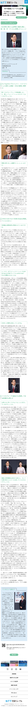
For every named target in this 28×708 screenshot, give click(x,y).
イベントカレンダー (14, 689)
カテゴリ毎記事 (14, 681)
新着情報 (14, 673)
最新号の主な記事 (14, 677)
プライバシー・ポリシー (19, 704)
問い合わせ (14, 692)
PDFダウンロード (21, 17)
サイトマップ (14, 696)
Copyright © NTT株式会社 (9, 704)
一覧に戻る (13, 654)
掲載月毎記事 (14, 685)
